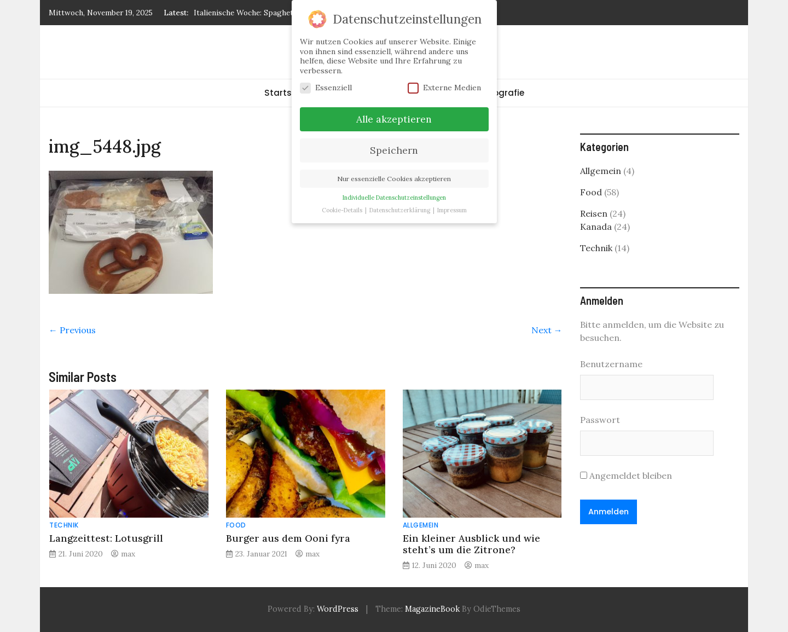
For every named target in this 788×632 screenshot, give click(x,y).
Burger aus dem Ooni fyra (288, 538)
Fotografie (501, 92)
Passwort (600, 419)
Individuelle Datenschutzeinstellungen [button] (394, 197)
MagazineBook (432, 609)
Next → (547, 329)
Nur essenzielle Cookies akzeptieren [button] (394, 179)
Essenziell (326, 88)
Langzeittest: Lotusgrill (106, 538)
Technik (64, 525)
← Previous (72, 329)
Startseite (286, 92)
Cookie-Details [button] (343, 210)
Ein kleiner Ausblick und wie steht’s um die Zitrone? (471, 544)
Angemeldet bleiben (626, 475)
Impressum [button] (452, 210)
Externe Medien (444, 88)
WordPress (337, 609)
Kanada (596, 226)
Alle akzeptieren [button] (394, 119)
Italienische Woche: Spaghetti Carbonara (265, 13)
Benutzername (611, 363)
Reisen (593, 213)
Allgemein (421, 525)
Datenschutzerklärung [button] (400, 210)
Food (236, 525)
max (128, 554)
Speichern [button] (394, 150)
